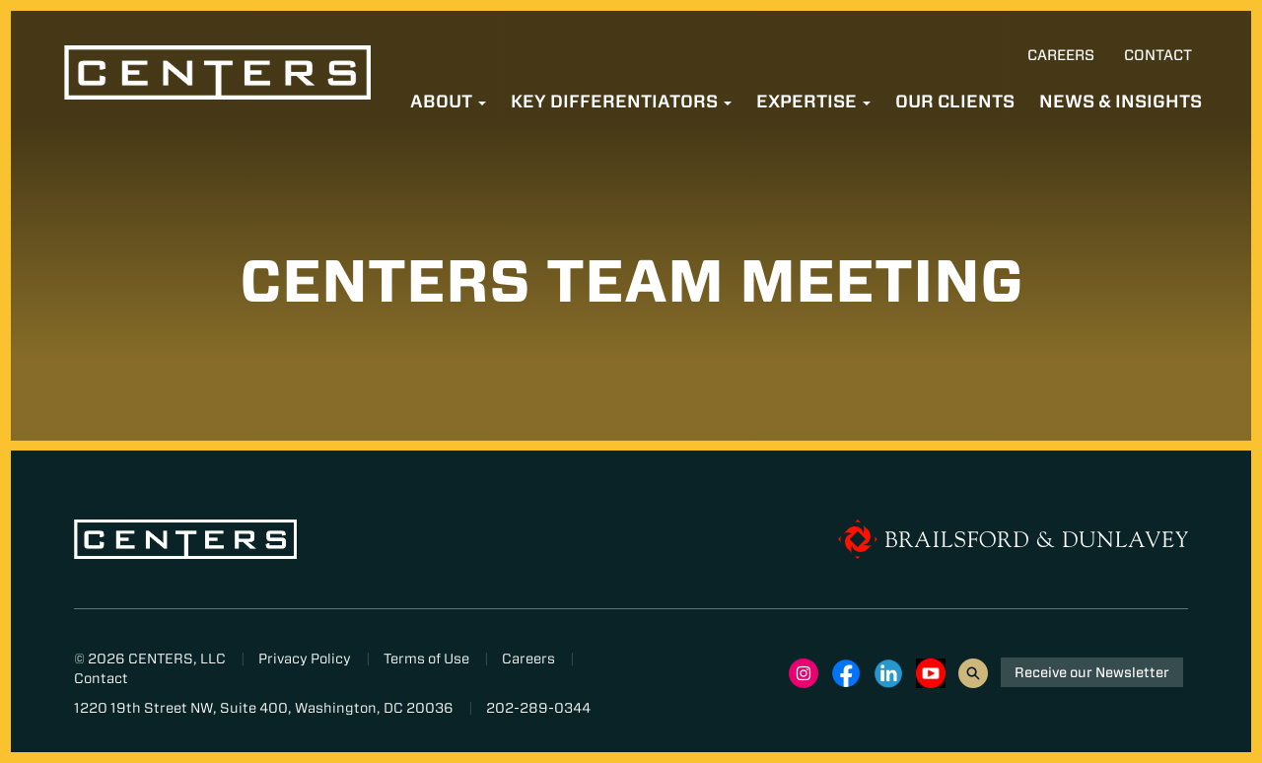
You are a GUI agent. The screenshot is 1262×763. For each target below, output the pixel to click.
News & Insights (1120, 101)
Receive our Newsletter (1092, 672)
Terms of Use (426, 658)
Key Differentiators (621, 101)
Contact (1158, 55)
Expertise (813, 101)
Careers (1060, 55)
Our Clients (955, 101)
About (448, 101)
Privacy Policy (304, 658)
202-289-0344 (538, 708)
